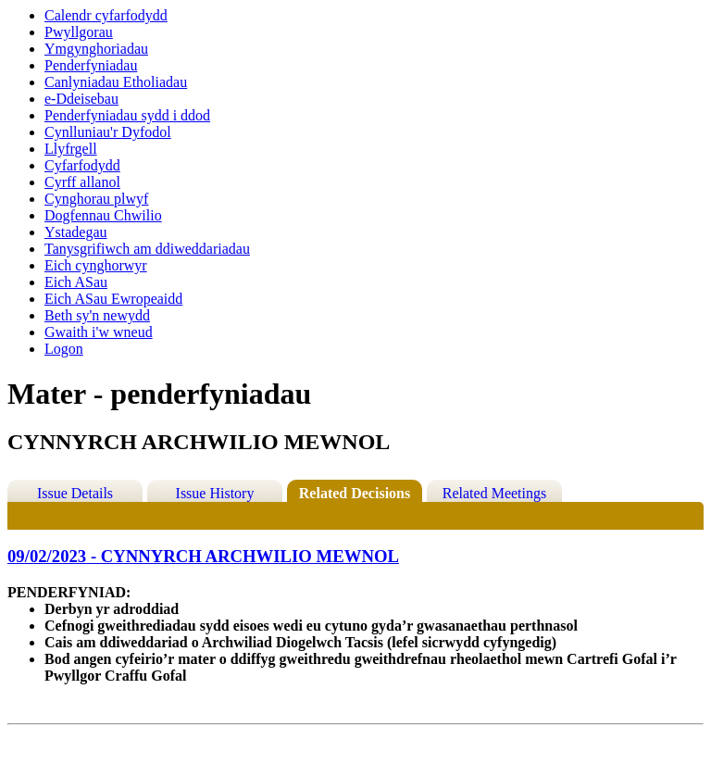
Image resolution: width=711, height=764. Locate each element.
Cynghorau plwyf (96, 199)
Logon (63, 349)
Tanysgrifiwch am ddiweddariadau (147, 249)
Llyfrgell (70, 149)
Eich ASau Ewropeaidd (113, 299)
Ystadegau (75, 232)
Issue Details (75, 493)
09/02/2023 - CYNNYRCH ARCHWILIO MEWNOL (203, 556)
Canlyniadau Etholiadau (115, 82)
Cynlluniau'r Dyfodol (107, 132)
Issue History (215, 493)
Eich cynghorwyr (95, 265)
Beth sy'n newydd (97, 315)
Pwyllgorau (78, 32)
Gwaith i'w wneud (98, 332)
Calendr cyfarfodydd (106, 15)
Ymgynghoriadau (96, 48)
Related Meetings (494, 493)
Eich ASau (75, 282)
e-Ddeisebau (81, 98)
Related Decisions (354, 493)
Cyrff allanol (82, 182)
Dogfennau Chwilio (103, 215)
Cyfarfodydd (82, 165)
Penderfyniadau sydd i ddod (127, 115)
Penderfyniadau (90, 65)
